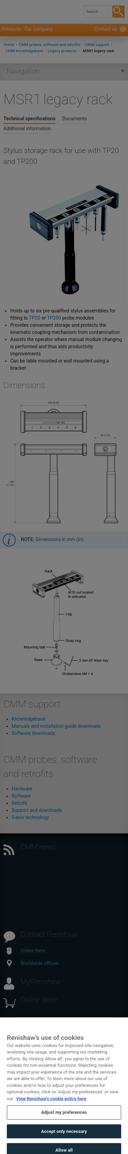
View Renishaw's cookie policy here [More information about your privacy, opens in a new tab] (51, 1105)
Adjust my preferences (64, 1119)
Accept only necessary (64, 1138)
